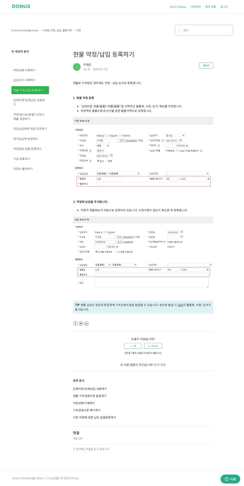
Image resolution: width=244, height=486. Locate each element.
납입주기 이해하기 (24, 80)
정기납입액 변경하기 (25, 139)
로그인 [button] (224, 7)
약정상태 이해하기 (24, 70)
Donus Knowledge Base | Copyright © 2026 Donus (45, 478)
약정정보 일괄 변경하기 (27, 149)
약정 (78, 30)
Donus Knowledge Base (24, 30)
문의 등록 (210, 7)
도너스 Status (178, 7)
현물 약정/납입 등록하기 (28, 90)
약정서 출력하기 (23, 169)
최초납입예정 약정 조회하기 (30, 129)
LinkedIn (86, 323)
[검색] (204, 30)
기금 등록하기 (21, 159)
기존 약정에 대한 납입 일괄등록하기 (94, 417)
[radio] (132, 346)
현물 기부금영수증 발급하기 (90, 396)
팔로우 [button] (206, 65)
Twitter (81, 323)
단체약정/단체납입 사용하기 (29, 102)
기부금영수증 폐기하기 (86, 410)
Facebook (75, 323)
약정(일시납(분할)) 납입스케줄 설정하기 (29, 116)
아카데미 (196, 7)
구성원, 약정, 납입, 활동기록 (57, 30)
